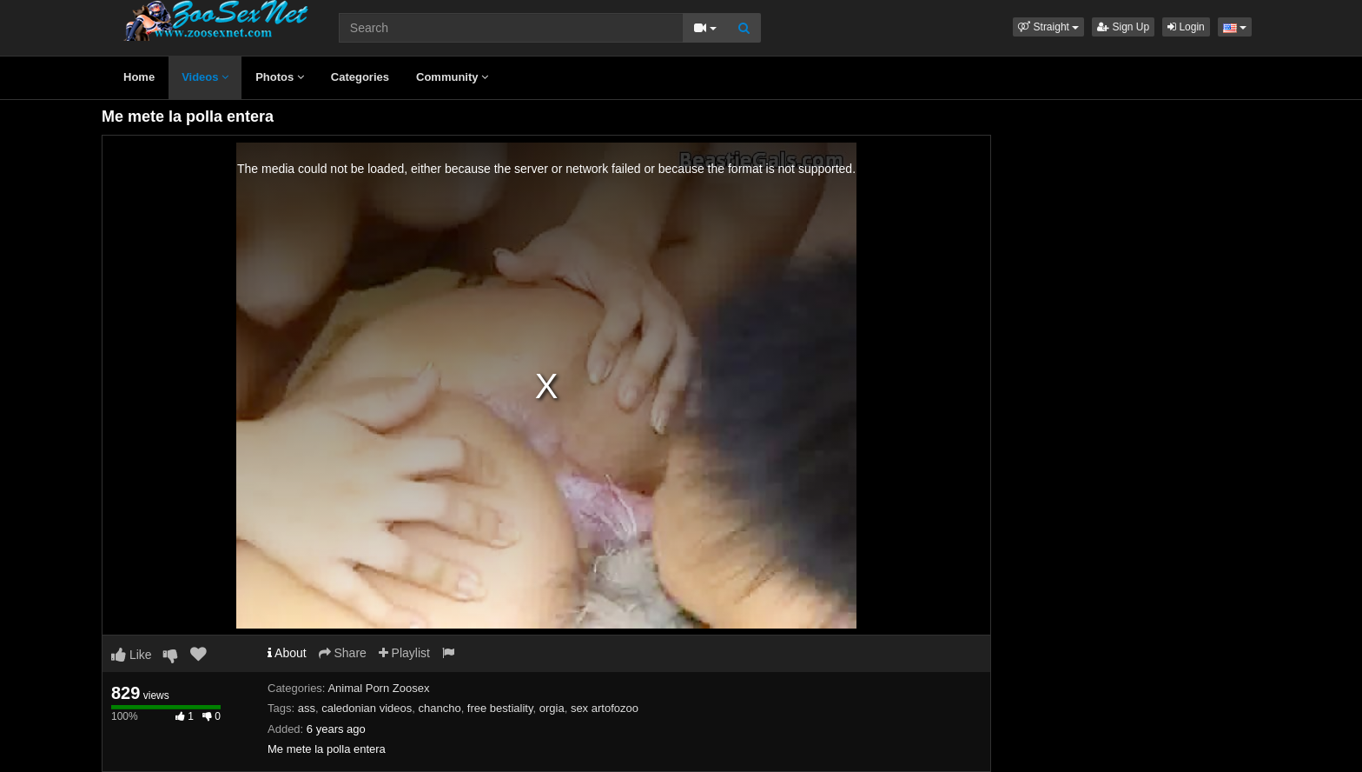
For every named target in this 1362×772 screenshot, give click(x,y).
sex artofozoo (604, 708)
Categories (360, 76)
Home (139, 76)
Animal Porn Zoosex (378, 688)
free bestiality (500, 708)
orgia (552, 708)
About (287, 653)
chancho (439, 708)
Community (452, 76)
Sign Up (1123, 27)
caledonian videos (366, 708)
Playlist (404, 653)
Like (131, 655)
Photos (279, 76)
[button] (1048, 27)
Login (1186, 27)
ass (306, 708)
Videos (205, 76)
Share (343, 653)
